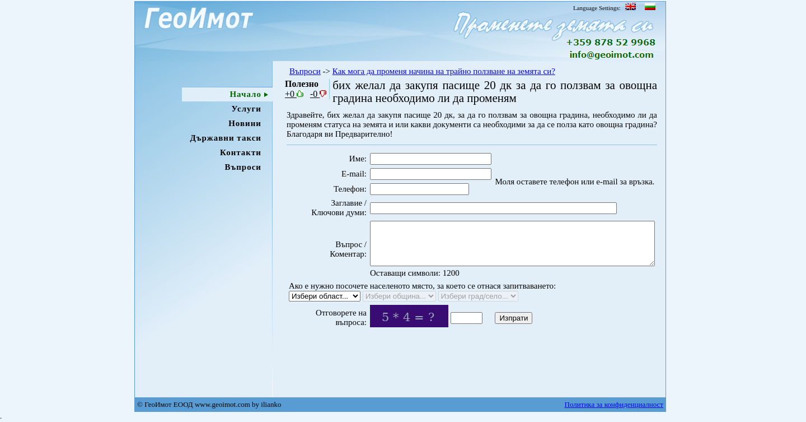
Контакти (240, 152)
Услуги (246, 108)
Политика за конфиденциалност (614, 404)
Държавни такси (225, 137)
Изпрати (494, 336)
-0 (318, 94)
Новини (244, 123)
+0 (294, 94)
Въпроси (242, 167)
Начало (245, 94)
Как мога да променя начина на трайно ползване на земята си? (443, 71)
